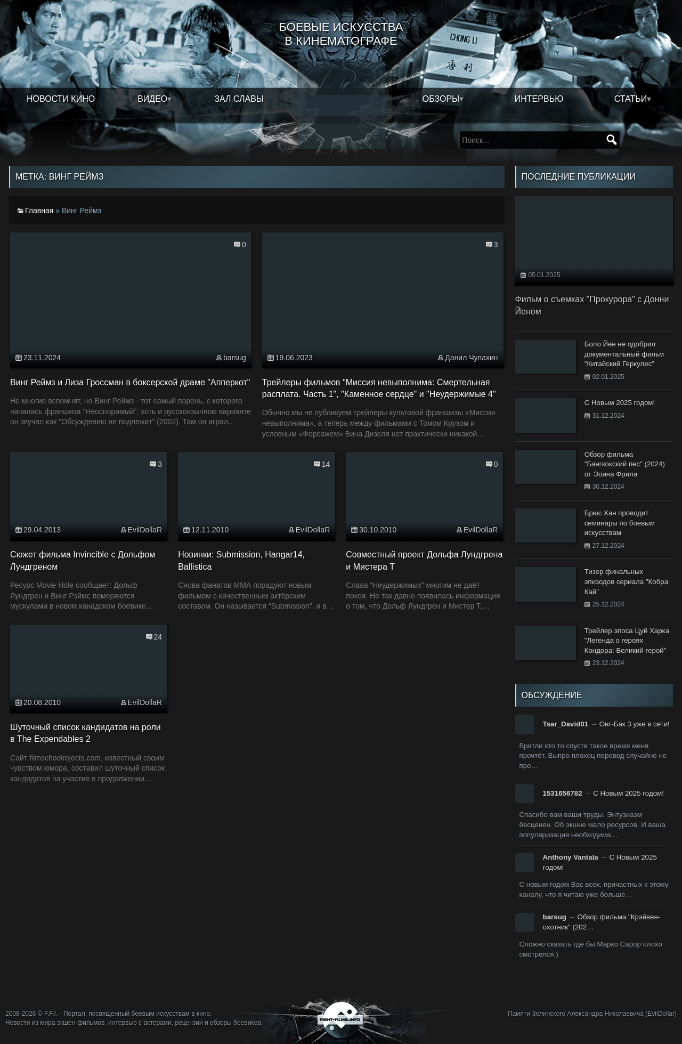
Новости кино (61, 98)
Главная (39, 210)
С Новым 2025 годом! (628, 793)
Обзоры (441, 98)
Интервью (539, 98)
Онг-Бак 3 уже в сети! (634, 724)
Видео (152, 98)
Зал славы (239, 98)
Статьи (630, 98)
